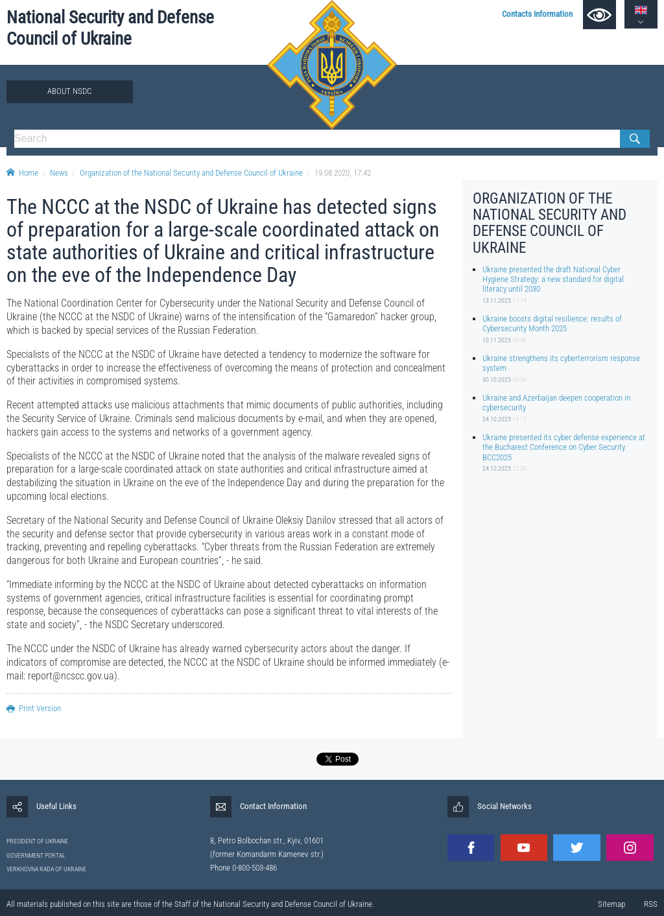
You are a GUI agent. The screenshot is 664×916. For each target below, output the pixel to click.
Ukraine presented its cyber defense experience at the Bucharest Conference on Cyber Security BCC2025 (563, 447)
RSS (651, 904)
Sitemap (611, 904)
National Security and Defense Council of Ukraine (110, 28)
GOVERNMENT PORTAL (35, 855)
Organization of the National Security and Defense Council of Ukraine (191, 173)
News (59, 173)
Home (22, 173)
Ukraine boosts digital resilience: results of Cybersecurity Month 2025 (552, 323)
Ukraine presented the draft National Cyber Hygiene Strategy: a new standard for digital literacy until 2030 (553, 279)
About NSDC (69, 91)
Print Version (33, 708)
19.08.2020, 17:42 (342, 173)
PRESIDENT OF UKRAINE (37, 841)
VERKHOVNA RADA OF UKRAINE (46, 869)
